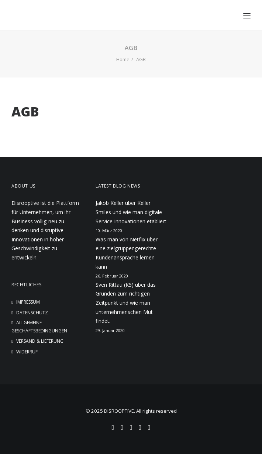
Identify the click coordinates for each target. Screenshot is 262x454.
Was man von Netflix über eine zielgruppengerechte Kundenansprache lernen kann (127, 253)
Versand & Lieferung (39, 341)
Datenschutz (32, 313)
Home (123, 59)
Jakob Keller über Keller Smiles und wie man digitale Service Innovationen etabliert (131, 211)
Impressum (28, 302)
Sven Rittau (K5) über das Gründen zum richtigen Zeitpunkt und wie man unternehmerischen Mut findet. (126, 302)
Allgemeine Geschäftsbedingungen (39, 326)
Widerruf (27, 352)
